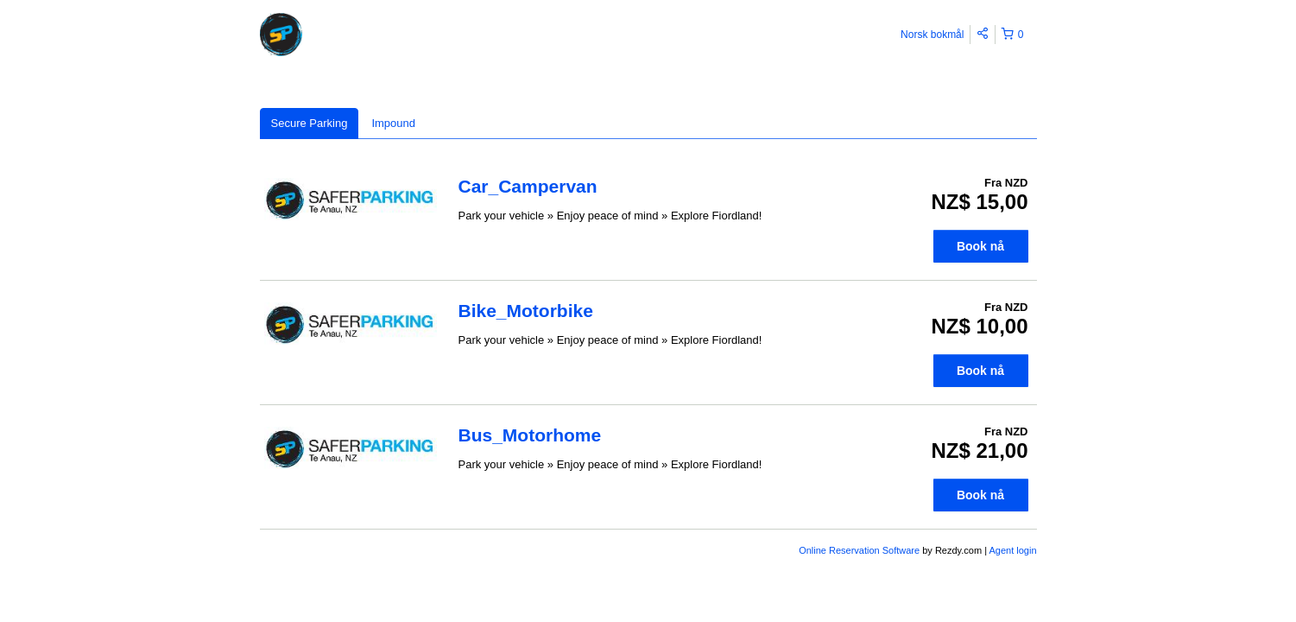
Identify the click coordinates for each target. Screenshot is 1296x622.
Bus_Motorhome (530, 435)
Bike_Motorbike (525, 311)
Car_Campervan (527, 186)
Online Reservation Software (859, 550)
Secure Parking (309, 123)
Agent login (1012, 550)
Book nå (980, 246)
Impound (393, 123)
